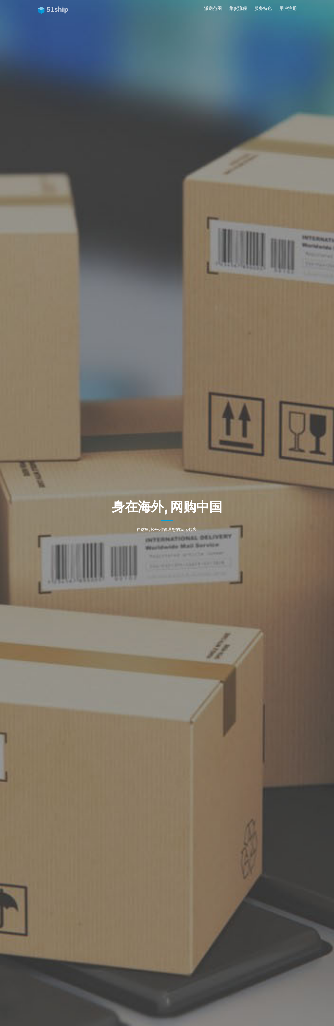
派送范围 (213, 8)
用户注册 (288, 8)
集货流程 (238, 8)
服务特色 (263, 8)
